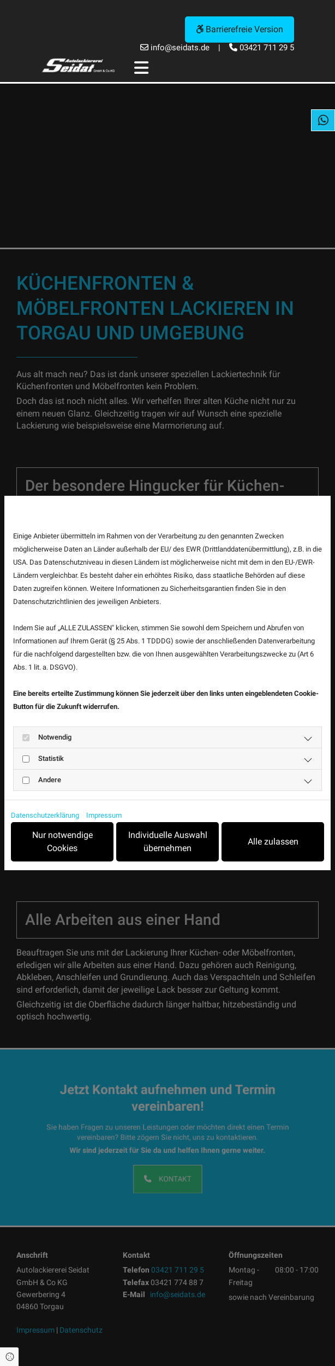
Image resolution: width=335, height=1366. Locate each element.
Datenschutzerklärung (45, 815)
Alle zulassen (273, 841)
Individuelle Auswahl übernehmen (170, 841)
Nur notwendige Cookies (66, 841)
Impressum (104, 815)
